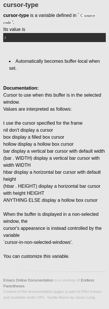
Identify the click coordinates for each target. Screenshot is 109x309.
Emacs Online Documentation (28, 280)
